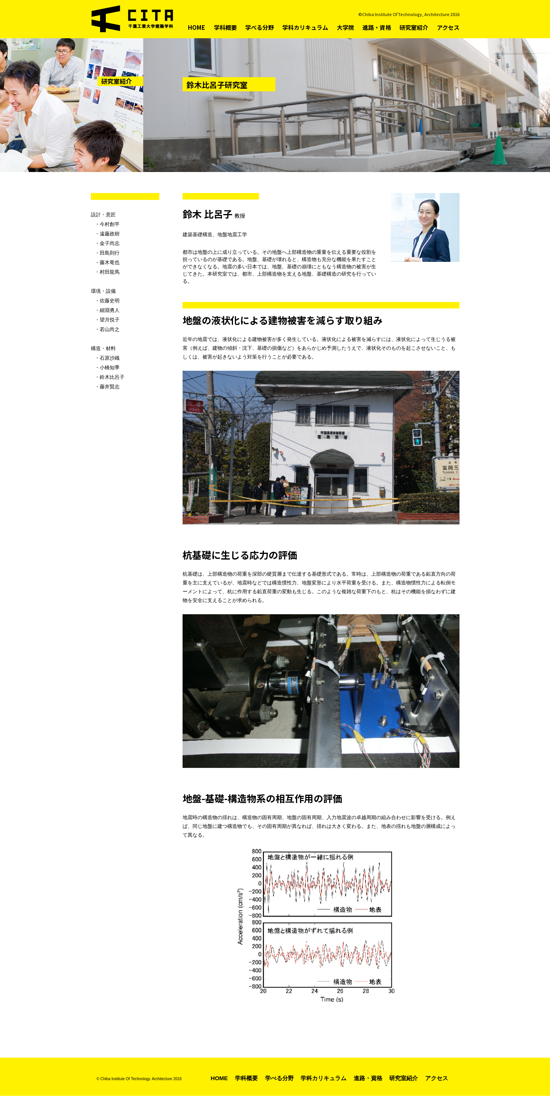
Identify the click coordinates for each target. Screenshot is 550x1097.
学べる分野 (259, 27)
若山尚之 (110, 329)
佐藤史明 (110, 300)
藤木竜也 (110, 262)
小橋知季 (110, 367)
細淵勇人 (110, 310)
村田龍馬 (110, 272)
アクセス (448, 27)
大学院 (345, 27)
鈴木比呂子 (112, 377)
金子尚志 (110, 243)
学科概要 (225, 27)
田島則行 (110, 253)
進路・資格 (376, 27)
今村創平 (110, 224)
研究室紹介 (414, 27)
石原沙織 (110, 358)
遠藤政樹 (110, 234)
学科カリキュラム (305, 27)
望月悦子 (110, 320)
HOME (196, 27)
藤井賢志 (110, 386)
